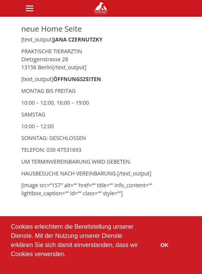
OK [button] (164, 245)
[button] (12, 264)
